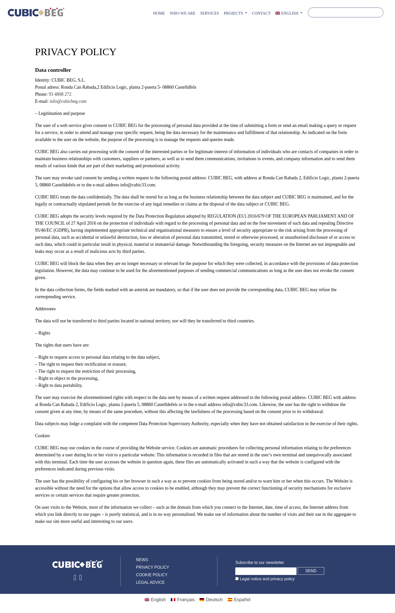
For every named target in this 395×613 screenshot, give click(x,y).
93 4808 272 (60, 94)
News (142, 560)
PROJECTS (234, 13)
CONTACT (261, 13)
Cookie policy (152, 575)
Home (159, 13)
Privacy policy (152, 567)
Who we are (182, 13)
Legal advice (150, 582)
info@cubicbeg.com (68, 101)
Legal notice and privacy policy (266, 579)
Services (209, 13)
